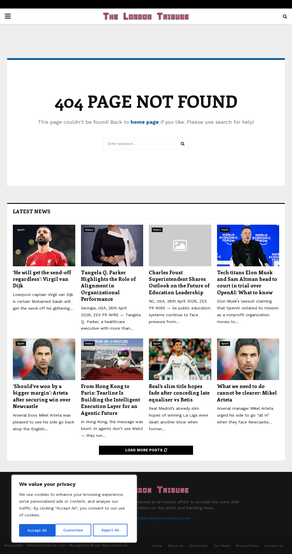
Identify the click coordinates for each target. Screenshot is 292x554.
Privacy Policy (247, 546)
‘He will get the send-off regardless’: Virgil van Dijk (42, 279)
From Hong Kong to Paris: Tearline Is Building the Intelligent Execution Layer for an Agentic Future (110, 399)
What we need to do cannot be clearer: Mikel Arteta (247, 393)
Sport (21, 229)
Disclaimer (198, 546)
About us (175, 546)
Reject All (75, 530)
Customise (37, 530)
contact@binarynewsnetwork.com (158, 518)
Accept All (111, 530)
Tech (224, 229)
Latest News (31, 211)
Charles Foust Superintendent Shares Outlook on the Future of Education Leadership (179, 282)
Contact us (274, 546)
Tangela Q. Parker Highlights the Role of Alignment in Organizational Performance (108, 286)
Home (157, 546)
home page (145, 122)
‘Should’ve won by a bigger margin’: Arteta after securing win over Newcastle (42, 396)
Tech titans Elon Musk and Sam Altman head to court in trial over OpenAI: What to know (247, 282)
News (89, 229)
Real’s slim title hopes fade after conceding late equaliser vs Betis (179, 393)
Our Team (222, 546)
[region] (74, 509)
